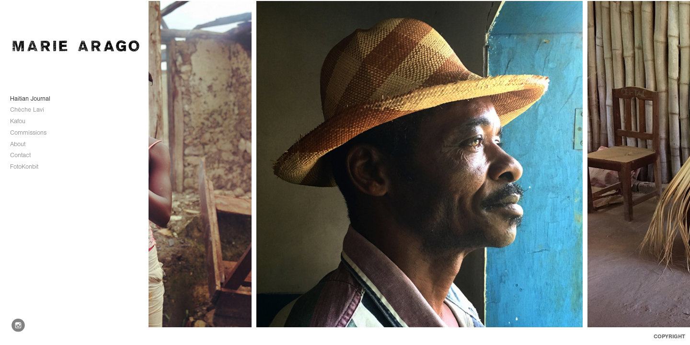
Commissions (32, 133)
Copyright (669, 336)
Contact (20, 155)
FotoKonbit (24, 166)
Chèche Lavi (31, 110)
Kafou (17, 121)
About (17, 144)
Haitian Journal (30, 98)
